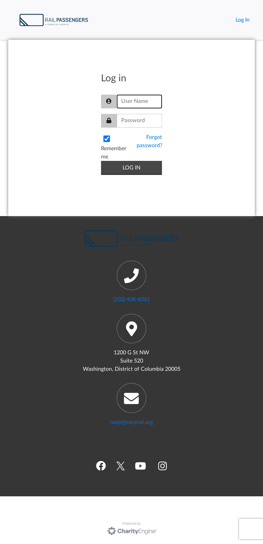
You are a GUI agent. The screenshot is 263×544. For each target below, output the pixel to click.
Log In (243, 20)
